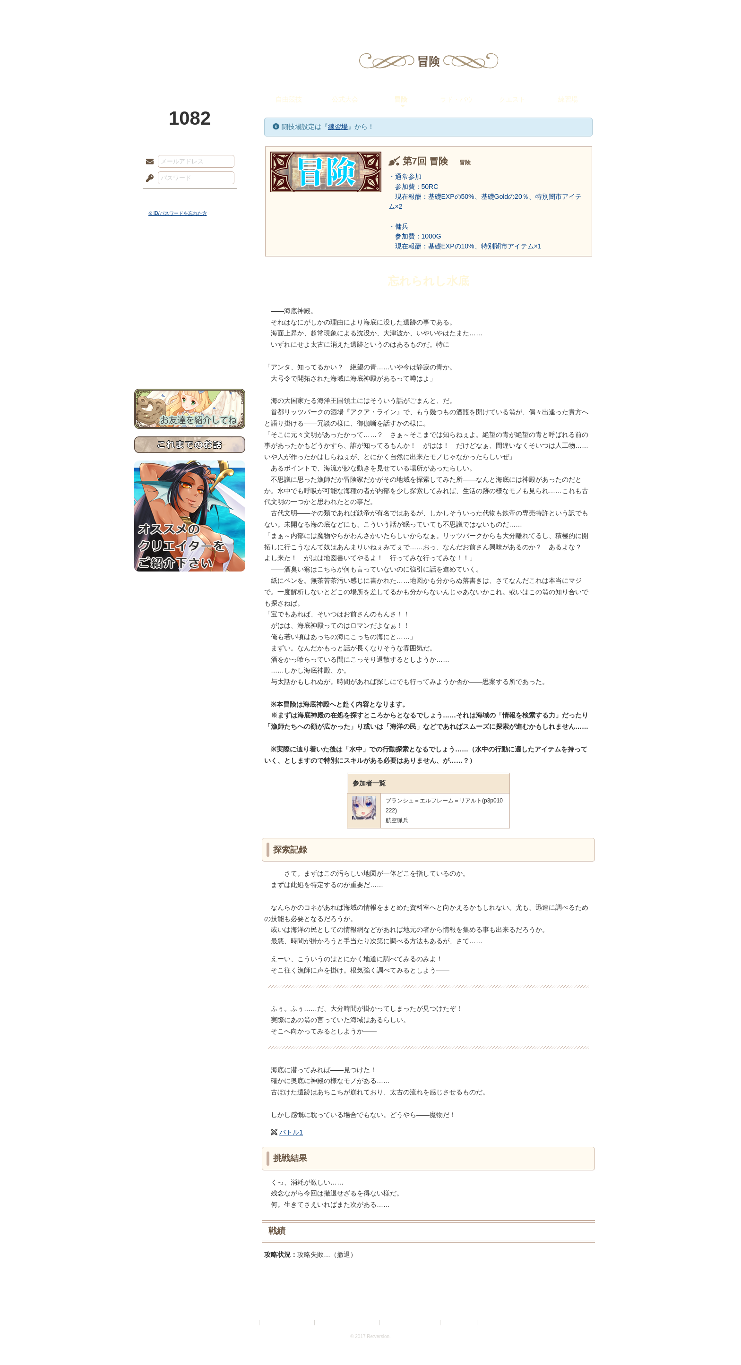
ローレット (303, 12)
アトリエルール (189, 317)
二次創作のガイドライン (411, 1322)
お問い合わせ (189, 359)
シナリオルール (189, 305)
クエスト (512, 99)
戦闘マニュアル (189, 328)
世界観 (189, 257)
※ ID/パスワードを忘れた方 (177, 213)
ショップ (504, 12)
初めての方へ (189, 342)
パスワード (147, 178)
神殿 (236, 12)
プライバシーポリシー (287, 1322)
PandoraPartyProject (189, 52)
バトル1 (291, 1132)
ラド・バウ (456, 99)
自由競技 (289, 99)
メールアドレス (147, 162)
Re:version (493, 1322)
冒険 (400, 99)
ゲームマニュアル (189, 290)
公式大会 (345, 99)
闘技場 (572, 12)
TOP (168, 12)
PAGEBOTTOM (717, 1339)
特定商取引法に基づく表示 (347, 1322)
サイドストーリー (189, 274)
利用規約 (246, 1322)
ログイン (167, 198)
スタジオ (437, 12)
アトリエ (370, 12)
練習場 (568, 99)
